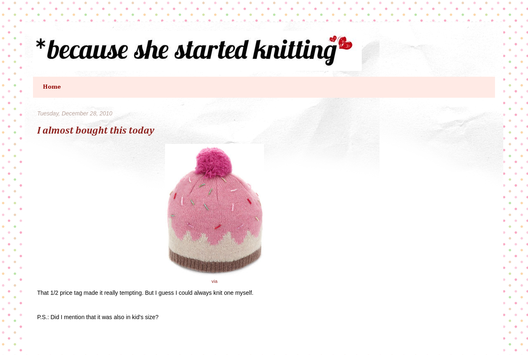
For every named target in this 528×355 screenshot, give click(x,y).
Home (52, 87)
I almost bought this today (95, 131)
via (214, 281)
